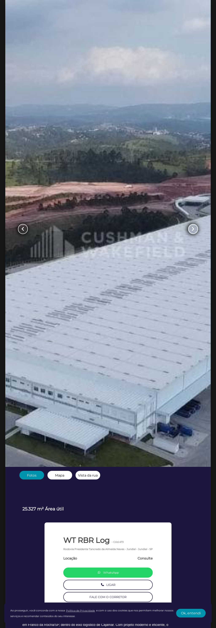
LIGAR (108, 585)
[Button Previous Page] (23, 229)
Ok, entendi (191, 613)
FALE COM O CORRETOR (108, 597)
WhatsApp (108, 572)
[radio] (32, 475)
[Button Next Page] (193, 229)
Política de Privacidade (80, 610)
